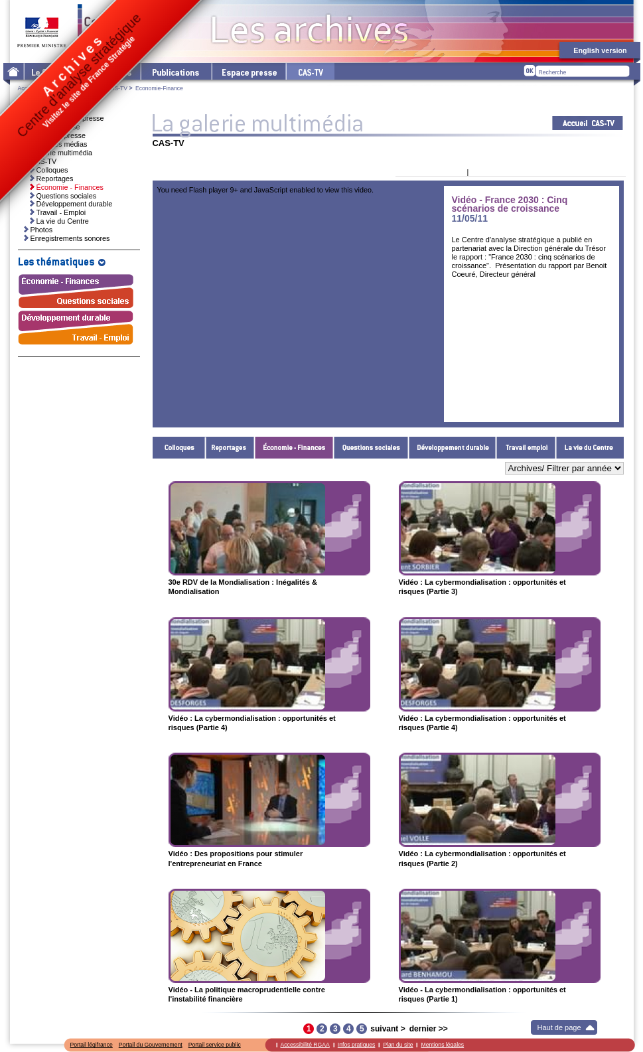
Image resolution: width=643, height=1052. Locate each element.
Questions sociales (371, 448)
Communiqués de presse (64, 118)
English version (599, 50)
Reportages (230, 448)
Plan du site (398, 1044)
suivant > (387, 1028)
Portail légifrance (91, 1044)
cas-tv (309, 71)
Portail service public (214, 1044)
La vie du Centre (590, 448)
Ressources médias (56, 144)
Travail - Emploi (526, 448)
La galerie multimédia (59, 153)
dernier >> (428, 1028)
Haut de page (559, 1027)
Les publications (175, 71)
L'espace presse (248, 71)
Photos (42, 230)
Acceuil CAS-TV (587, 123)
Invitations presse (52, 127)
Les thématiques (106, 71)
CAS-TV (116, 88)
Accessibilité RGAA (305, 1044)
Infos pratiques (357, 1044)
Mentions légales (442, 1044)
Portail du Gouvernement (150, 1044)
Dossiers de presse (55, 135)
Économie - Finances (294, 448)
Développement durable (452, 448)
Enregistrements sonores (70, 238)
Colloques (179, 448)
